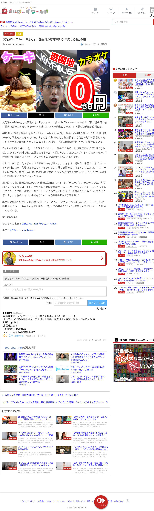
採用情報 (109, 501)
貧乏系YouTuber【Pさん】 (23, 230)
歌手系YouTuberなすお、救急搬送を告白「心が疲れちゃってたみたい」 (40, 22)
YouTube (9, 34)
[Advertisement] (77, 484)
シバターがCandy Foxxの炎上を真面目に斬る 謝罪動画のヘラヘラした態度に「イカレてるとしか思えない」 (53, 402)
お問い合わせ (118, 501)
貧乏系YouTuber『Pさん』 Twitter (39, 223)
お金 (19, 34)
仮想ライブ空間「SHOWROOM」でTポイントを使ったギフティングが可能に (42, 395)
